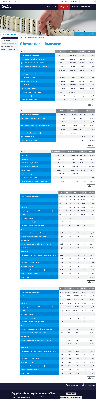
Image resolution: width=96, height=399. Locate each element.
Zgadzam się (70, 394)
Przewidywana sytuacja (8, 50)
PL (75, 1)
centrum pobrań (90, 385)
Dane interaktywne (7, 47)
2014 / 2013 (7, 40)
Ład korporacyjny (85, 6)
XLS (93, 105)
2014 (11, 1)
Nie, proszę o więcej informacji (70, 397)
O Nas (55, 6)
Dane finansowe (64, 6)
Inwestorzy (75, 6)
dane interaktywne (73, 385)
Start (48, 6)
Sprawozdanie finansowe (8, 44)
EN (77, 1)
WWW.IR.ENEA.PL (64, 1)
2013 (15, 1)
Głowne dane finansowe (8, 38)
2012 (19, 1)
